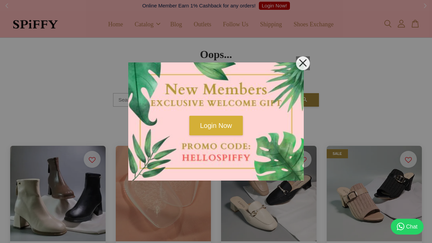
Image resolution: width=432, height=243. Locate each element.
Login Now (216, 125)
